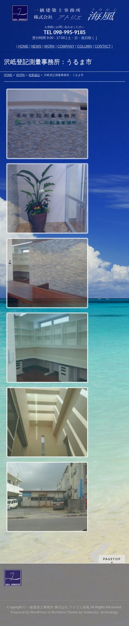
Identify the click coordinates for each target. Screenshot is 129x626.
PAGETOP (112, 559)
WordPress (38, 612)
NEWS (36, 46)
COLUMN (84, 46)
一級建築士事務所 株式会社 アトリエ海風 (57, 607)
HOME (23, 46)
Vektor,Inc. (91, 612)
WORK (49, 46)
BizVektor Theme (64, 612)
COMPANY (65, 46)
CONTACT (103, 46)
